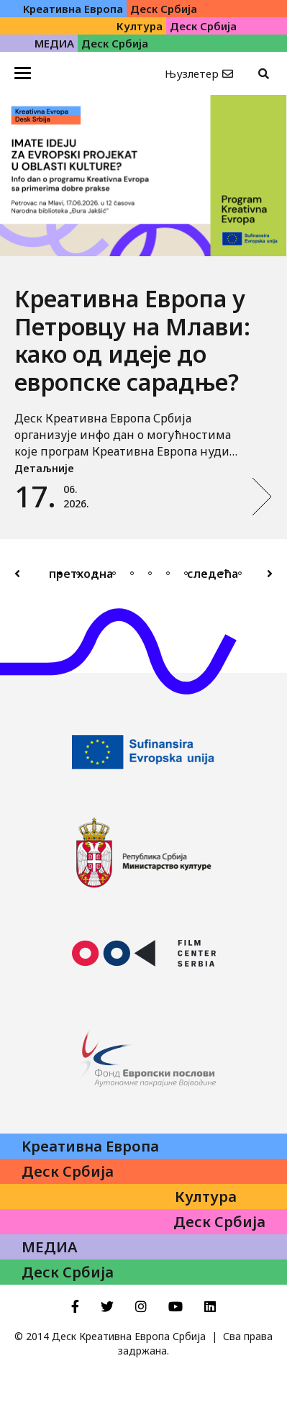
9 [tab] (204, 573)
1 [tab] (60, 573)
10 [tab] (222, 573)
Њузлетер (192, 73)
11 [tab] (240, 573)
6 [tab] (150, 573)
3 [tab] (96, 573)
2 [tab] (78, 573)
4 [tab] (114, 573)
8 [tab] (186, 573)
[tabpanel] (143, 317)
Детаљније (44, 468)
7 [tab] (168, 573)
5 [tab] (132, 573)
